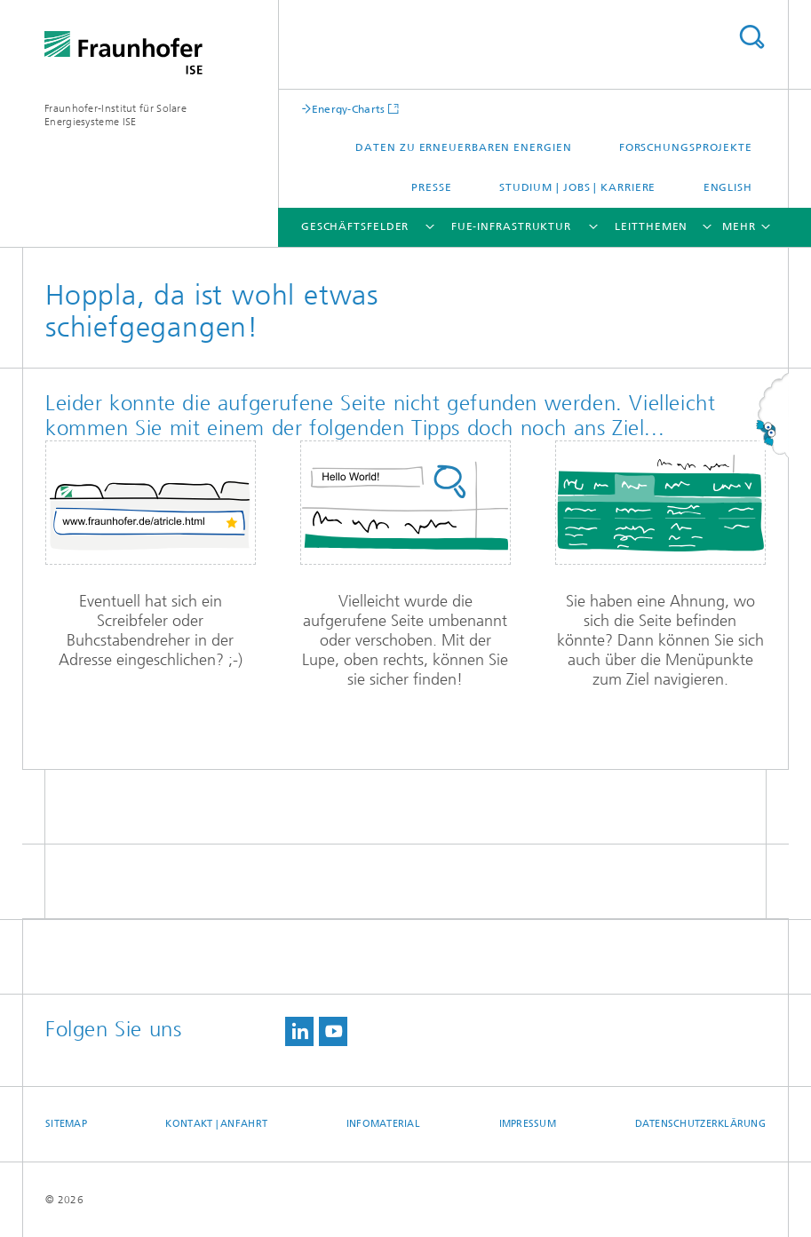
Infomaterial (383, 1124)
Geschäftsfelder (355, 226)
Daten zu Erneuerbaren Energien (463, 147)
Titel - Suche (751, 37)
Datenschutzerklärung (701, 1124)
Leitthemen (651, 226)
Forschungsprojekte (685, 147)
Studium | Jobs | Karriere (577, 187)
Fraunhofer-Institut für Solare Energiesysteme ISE (115, 115)
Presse (431, 187)
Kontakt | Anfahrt (216, 1124)
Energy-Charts (349, 109)
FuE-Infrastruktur (511, 226)
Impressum (527, 1124)
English (728, 187)
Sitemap (66, 1124)
